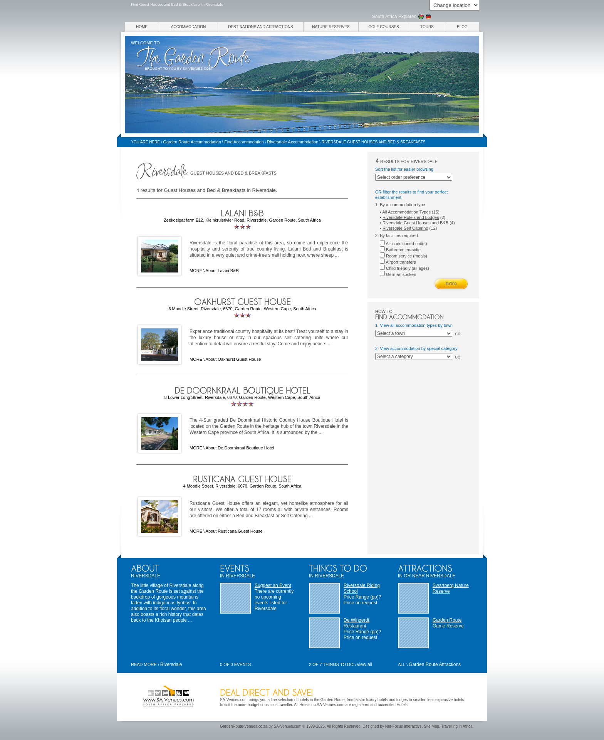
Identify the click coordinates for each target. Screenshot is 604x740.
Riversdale (171, 664)
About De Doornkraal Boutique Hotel (240, 448)
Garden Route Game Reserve (448, 623)
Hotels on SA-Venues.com (321, 705)
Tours (427, 27)
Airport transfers (398, 262)
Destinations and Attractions (260, 27)
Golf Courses (383, 27)
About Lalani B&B (222, 270)
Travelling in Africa (456, 726)
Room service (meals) (403, 256)
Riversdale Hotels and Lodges (411, 217)
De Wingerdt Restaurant (356, 623)
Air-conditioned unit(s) (403, 243)
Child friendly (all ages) (404, 268)
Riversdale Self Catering (405, 228)
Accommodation (188, 27)
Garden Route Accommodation (192, 142)
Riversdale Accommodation (292, 142)
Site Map (431, 726)
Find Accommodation (244, 142)
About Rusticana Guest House (234, 531)
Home (142, 27)
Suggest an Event (273, 585)
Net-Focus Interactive (403, 726)
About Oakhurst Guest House (233, 359)
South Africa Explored (394, 16)
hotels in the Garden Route (322, 700)
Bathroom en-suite (400, 249)
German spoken (398, 274)
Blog (462, 27)
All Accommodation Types (406, 212)
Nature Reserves (330, 27)
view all (364, 664)
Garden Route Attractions (435, 664)
